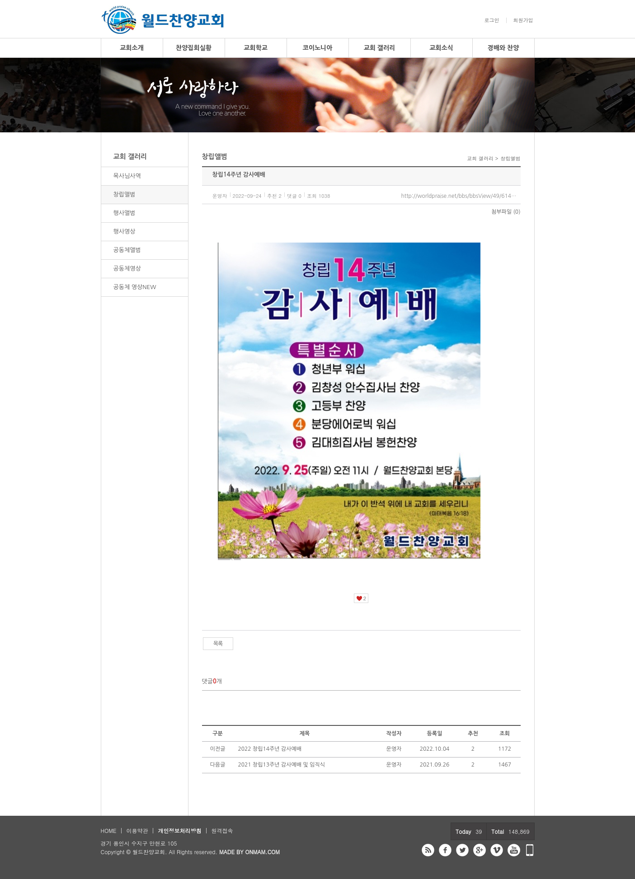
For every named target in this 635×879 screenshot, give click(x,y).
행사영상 (124, 231)
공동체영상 (127, 268)
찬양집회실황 (194, 48)
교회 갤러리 (379, 48)
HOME (109, 830)
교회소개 (132, 48)
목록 (218, 643)
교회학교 (256, 48)
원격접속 (222, 830)
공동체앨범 (127, 250)
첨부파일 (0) (505, 212)
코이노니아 (318, 48)
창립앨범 (124, 194)
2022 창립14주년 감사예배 (270, 749)
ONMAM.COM (262, 852)
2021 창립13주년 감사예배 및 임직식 (281, 764)
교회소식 (441, 48)
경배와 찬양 (503, 48)
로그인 (491, 20)
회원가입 (523, 20)
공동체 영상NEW (134, 287)
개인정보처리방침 (179, 830)
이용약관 (137, 830)
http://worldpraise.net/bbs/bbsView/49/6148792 (461, 196)
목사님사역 (127, 176)
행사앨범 (124, 213)
